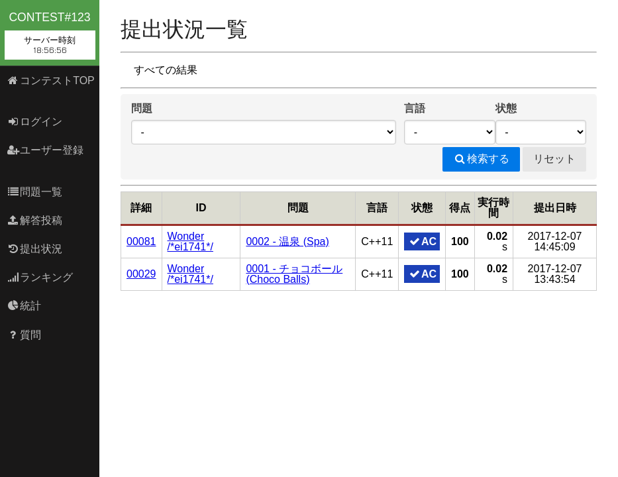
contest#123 (50, 35)
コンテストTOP (51, 80)
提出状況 (35, 248)
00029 (141, 274)
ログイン (35, 121)
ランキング (40, 277)
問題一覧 (35, 191)
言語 (414, 108)
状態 (506, 108)
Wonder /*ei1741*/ (190, 241)
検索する (481, 158)
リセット (554, 158)
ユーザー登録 (45, 150)
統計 (24, 305)
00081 (141, 241)
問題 (141, 108)
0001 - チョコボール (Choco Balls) (294, 274)
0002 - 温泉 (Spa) (287, 241)
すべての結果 (165, 70)
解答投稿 (35, 220)
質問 (24, 335)
